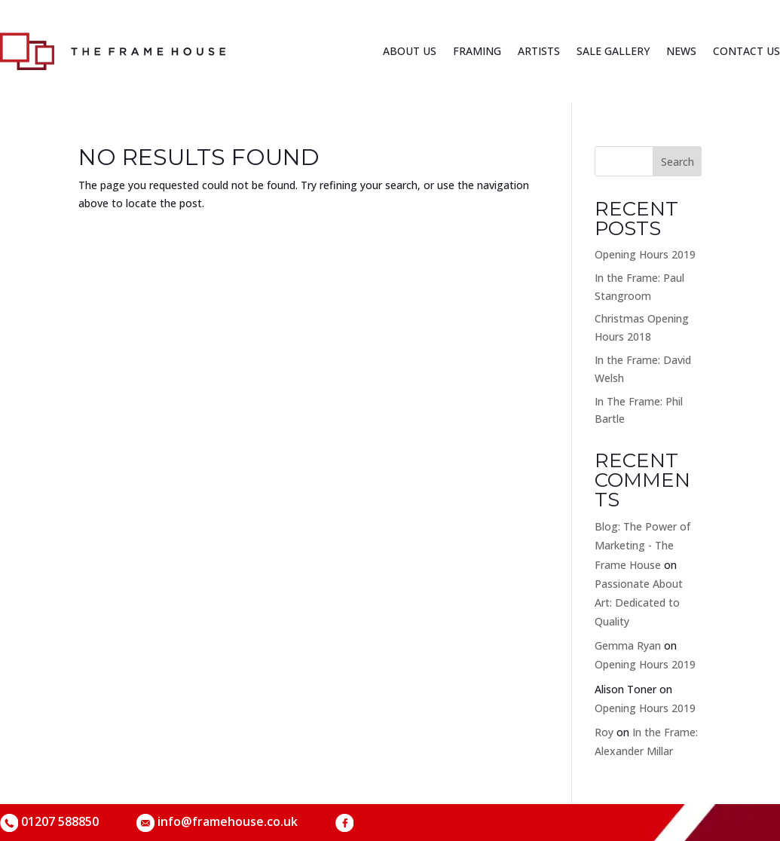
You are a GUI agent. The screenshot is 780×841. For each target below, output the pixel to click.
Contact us (746, 51)
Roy (604, 732)
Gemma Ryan (628, 645)
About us (409, 51)
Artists (539, 51)
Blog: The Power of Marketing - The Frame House (642, 545)
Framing (477, 51)
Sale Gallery (613, 51)
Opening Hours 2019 (645, 254)
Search (677, 161)
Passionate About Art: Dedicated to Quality (639, 602)
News (681, 51)
